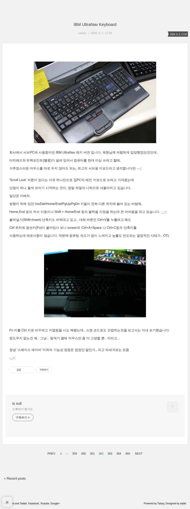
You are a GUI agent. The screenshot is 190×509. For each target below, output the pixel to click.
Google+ (55, 503)
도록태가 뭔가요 (22, 409)
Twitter (23, 503)
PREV (50, 453)
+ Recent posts (15, 478)
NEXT (138, 453)
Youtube (44, 503)
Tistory (160, 503)
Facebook (33, 503)
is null (17, 404)
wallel (183, 503)
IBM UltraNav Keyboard (95, 24)
